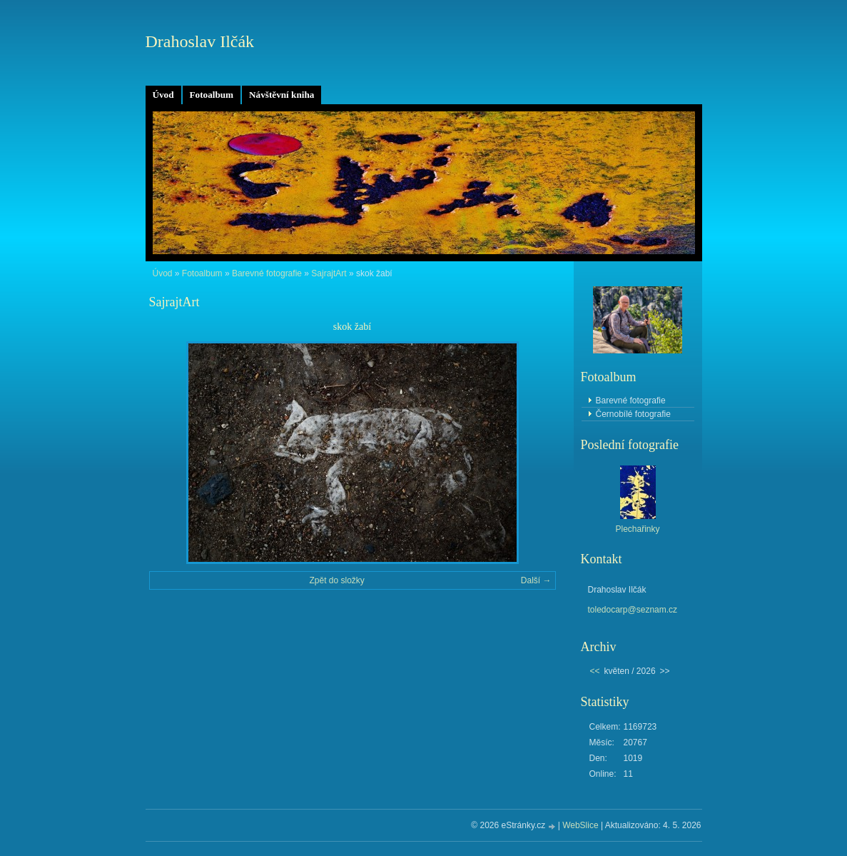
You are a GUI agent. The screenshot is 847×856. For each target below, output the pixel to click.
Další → (536, 580)
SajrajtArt (328, 273)
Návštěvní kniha (281, 94)
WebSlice (580, 825)
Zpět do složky (336, 580)
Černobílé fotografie (633, 414)
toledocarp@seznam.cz (633, 610)
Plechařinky (637, 529)
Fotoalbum (212, 94)
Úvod (163, 94)
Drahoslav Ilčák (200, 41)
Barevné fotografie (267, 273)
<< (595, 671)
